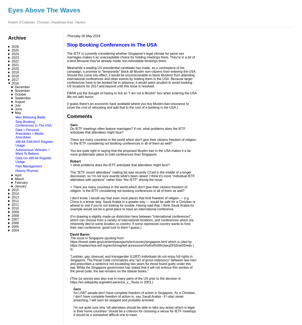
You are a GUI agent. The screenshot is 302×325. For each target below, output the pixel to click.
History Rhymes (26, 171)
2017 (15, 79)
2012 (15, 201)
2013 (15, 197)
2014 (15, 193)
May (18, 113)
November (22, 90)
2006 (15, 223)
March (19, 179)
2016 (15, 83)
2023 (15, 57)
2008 (15, 215)
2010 (15, 208)
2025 (15, 50)
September (23, 98)
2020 (15, 68)
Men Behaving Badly (30, 117)
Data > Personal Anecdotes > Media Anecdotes (29, 133)
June (18, 109)
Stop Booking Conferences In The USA (33, 123)
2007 (15, 219)
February (21, 182)
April (18, 175)
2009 (15, 212)
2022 (15, 61)
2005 (15, 226)
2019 (15, 72)
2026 (15, 46)
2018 (15, 76)
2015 (15, 190)
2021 (15, 65)
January (20, 186)
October (20, 94)
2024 (15, 54)
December (22, 87)
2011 (15, 204)
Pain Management (28, 166)
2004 (15, 230)
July (18, 105)
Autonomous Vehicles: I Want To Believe (32, 151)
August (20, 102)
